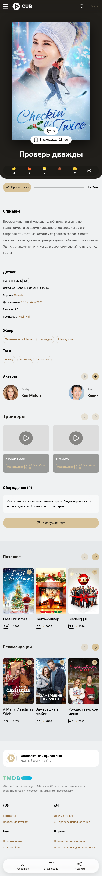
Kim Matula (31, 395)
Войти (94, 6)
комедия (46, 339)
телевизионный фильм (19, 339)
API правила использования (72, 822)
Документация (63, 815)
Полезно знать (12, 841)
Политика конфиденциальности (74, 847)
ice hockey (25, 359)
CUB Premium (11, 847)
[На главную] (22, 6)
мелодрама (65, 339)
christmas (43, 359)
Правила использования (70, 841)
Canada (19, 295)
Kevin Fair (25, 316)
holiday (9, 359)
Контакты (9, 815)
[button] (95, 376)
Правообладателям (15, 822)
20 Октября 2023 (32, 302)
